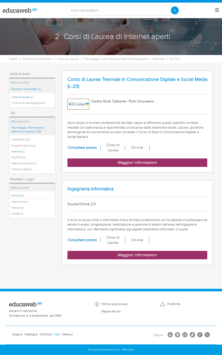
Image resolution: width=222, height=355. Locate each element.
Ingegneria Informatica (90, 189)
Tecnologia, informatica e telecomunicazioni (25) (27, 129)
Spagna (17, 334)
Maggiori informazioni (137, 162)
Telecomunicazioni (23, 163)
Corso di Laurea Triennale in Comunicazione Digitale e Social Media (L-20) (137, 83)
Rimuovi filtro (20, 82)
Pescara (17, 208)
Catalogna (31, 334)
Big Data (18, 157)
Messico (67, 334)
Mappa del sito (111, 311)
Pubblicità (173, 304)
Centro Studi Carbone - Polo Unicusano (122, 101)
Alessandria (19, 201)
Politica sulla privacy (114, 304)
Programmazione (23, 145)
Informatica (20, 139)
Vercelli (17, 213)
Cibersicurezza (21, 169)
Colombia (46, 334)
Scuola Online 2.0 (81, 204)
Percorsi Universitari (26, 89)
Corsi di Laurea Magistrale (28, 103)
